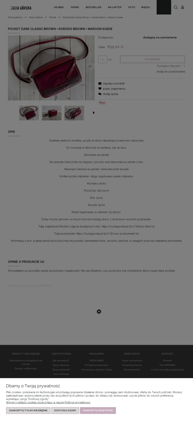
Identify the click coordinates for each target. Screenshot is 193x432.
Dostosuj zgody (65, 410)
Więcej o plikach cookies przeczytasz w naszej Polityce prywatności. (48, 402)
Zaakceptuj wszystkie (98, 410)
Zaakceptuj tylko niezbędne (28, 410)
